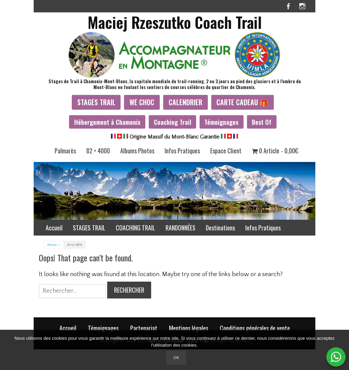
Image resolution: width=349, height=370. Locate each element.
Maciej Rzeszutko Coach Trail (175, 22)
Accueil (54, 227)
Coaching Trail (172, 122)
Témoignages (221, 122)
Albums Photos (137, 150)
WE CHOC (142, 102)
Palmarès (65, 150)
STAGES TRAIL (96, 102)
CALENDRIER (185, 102)
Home (53, 245)
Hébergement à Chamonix (107, 122)
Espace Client (225, 150)
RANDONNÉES (180, 227)
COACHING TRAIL (135, 227)
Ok (176, 357)
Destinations (220, 227)
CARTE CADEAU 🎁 (242, 102)
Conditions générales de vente (255, 328)
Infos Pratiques (182, 150)
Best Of (261, 122)
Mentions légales (188, 328)
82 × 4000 (98, 150)
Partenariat (143, 328)
